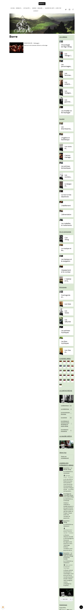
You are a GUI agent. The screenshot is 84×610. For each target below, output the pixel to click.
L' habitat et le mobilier (68, 280)
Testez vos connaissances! (65, 457)
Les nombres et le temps (68, 176)
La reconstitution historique (66, 413)
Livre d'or (58, 8)
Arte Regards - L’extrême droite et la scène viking (68, 495)
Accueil (13, 8)
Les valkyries (68, 321)
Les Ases (68, 304)
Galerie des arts (49, 8)
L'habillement (66, 206)
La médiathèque (66, 409)
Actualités (26, 8)
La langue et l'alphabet (68, 185)
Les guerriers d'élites (68, 101)
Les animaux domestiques (66, 167)
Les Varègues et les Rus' (68, 92)
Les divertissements (66, 128)
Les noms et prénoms (68, 147)
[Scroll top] (81, 607)
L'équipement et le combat (66, 271)
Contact (35, 11)
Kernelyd (18, 8)
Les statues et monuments (66, 430)
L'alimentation (66, 215)
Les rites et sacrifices (68, 351)
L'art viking (67, 239)
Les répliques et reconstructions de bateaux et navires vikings (66, 423)
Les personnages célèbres (66, 65)
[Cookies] (3, 607)
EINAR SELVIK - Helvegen (31, 43)
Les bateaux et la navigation (66, 260)
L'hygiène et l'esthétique (65, 139)
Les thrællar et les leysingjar (66, 112)
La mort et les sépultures (66, 196)
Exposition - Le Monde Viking (67, 468)
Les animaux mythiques (65, 332)
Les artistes (66, 417)
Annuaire (40, 8)
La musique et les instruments (66, 249)
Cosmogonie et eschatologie (65, 296)
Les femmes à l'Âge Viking (68, 74)
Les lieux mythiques (65, 342)
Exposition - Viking (66, 521)
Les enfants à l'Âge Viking (68, 83)
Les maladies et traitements (66, 224)
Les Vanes (67, 312)
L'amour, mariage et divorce (68, 156)
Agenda (34, 8)
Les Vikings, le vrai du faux (68, 55)
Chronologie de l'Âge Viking (66, 46)
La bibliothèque (66, 405)
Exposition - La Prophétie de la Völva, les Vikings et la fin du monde (68, 556)
